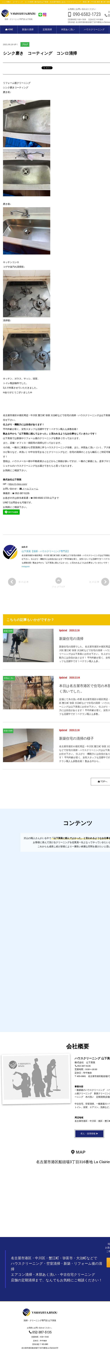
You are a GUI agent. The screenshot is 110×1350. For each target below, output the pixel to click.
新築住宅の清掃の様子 (76, 738)
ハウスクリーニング (94, 29)
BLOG (40, 1317)
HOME (9, 29)
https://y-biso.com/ (17, 484)
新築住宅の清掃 (71, 639)
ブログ (25, 44)
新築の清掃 (28, 29)
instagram (26, 566)
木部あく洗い (68, 29)
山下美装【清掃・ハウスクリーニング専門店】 (46, 551)
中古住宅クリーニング (40, 1313)
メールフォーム (28, 489)
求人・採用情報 (40, 1322)
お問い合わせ (40, 1326)
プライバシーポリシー (55, 1343)
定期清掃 (47, 29)
